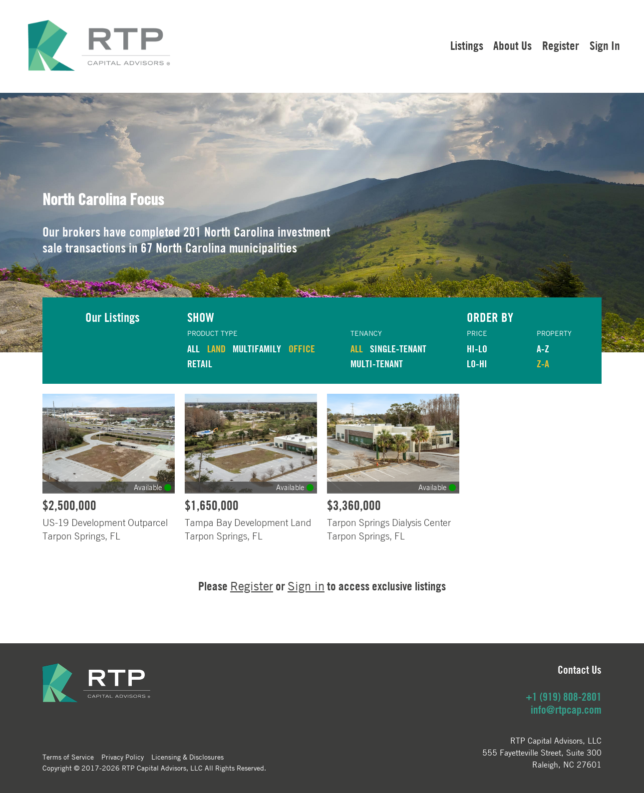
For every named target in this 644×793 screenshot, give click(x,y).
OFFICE (302, 348)
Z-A (543, 363)
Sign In (605, 45)
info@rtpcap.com (566, 709)
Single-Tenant (398, 348)
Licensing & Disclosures (187, 756)
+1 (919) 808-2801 (564, 696)
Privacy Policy (122, 756)
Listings (466, 45)
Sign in (306, 586)
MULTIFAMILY (257, 348)
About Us (512, 45)
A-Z (543, 348)
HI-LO (477, 348)
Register (560, 45)
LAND (216, 348)
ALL (193, 348)
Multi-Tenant (376, 363)
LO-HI (477, 363)
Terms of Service (68, 756)
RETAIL (199, 363)
